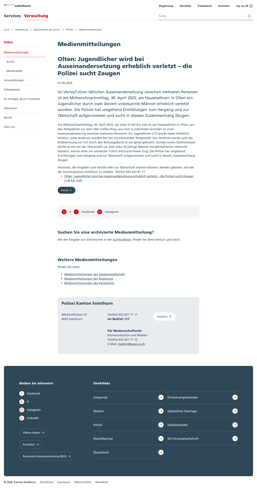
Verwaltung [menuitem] (36, 15)
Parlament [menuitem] (205, 6)
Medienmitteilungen (90, 29)
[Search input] (206, 16)
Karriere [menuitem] (224, 6)
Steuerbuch (101, 452)
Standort (164, 316)
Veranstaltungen (14, 80)
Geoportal (100, 397)
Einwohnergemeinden (183, 397)
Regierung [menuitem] (166, 6)
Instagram (108, 211)
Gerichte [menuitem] (185, 6)
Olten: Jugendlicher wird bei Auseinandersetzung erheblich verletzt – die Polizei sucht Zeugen (129, 176)
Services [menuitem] (12, 15)
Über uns (9, 127)
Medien (98, 411)
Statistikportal (103, 439)
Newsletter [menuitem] (102, 482)
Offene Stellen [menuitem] (82, 482)
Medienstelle (14, 71)
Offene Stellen (34, 432)
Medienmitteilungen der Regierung (88, 279)
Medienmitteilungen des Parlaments (89, 283)
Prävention (10, 108)
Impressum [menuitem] (63, 482)
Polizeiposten (12, 89)
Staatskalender (178, 425)
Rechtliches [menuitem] (46, 482)
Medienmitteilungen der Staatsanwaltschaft (94, 274)
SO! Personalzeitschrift (183, 439)
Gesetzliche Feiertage (182, 411)
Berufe (8, 117)
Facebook (84, 211)
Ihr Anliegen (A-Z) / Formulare (22, 99)
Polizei (69, 29)
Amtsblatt (31, 444)
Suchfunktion (122, 239)
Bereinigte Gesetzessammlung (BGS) (47, 456)
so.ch (6, 29)
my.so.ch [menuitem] (244, 6)
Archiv (10, 61)
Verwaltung (21, 29)
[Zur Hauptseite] (17, 5)
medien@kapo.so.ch (131, 344)
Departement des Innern (47, 29)
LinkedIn (29, 418)
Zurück (66, 190)
